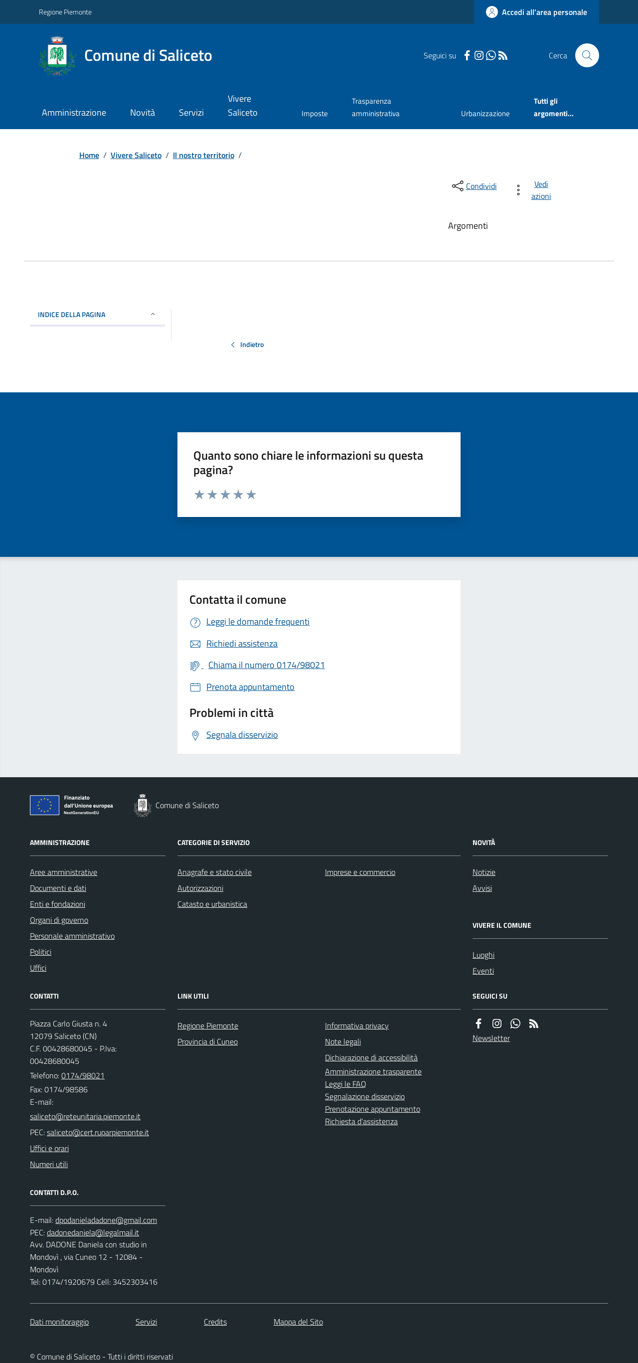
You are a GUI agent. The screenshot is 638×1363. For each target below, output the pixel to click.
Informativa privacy (357, 1025)
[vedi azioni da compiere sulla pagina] (534, 190)
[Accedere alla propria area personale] (536, 12)
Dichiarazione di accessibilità (371, 1057)
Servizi (191, 112)
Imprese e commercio (360, 872)
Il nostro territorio (203, 155)
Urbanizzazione (485, 113)
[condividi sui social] (473, 186)
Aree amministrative (63, 872)
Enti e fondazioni (57, 904)
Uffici (38, 968)
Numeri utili (49, 1164)
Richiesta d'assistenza (361, 1121)
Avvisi (482, 888)
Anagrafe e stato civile (214, 872)
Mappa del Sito (298, 1322)
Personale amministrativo (72, 936)
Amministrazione (74, 112)
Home (89, 155)
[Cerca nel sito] (583, 55)
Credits (215, 1322)
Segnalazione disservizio (365, 1096)
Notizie (484, 872)
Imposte (315, 113)
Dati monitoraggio (59, 1322)
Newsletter (491, 1038)
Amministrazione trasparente (373, 1071)
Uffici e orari (49, 1148)
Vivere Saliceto (243, 105)
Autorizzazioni (200, 888)
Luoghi (483, 955)
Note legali (343, 1041)
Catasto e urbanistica (212, 904)
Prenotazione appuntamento (372, 1109)
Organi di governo (59, 920)
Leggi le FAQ (345, 1084)
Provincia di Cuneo (207, 1041)
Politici (40, 952)
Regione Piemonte (65, 11)
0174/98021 (83, 1075)
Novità (142, 112)
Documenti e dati (58, 888)
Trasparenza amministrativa (376, 107)
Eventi (483, 971)
